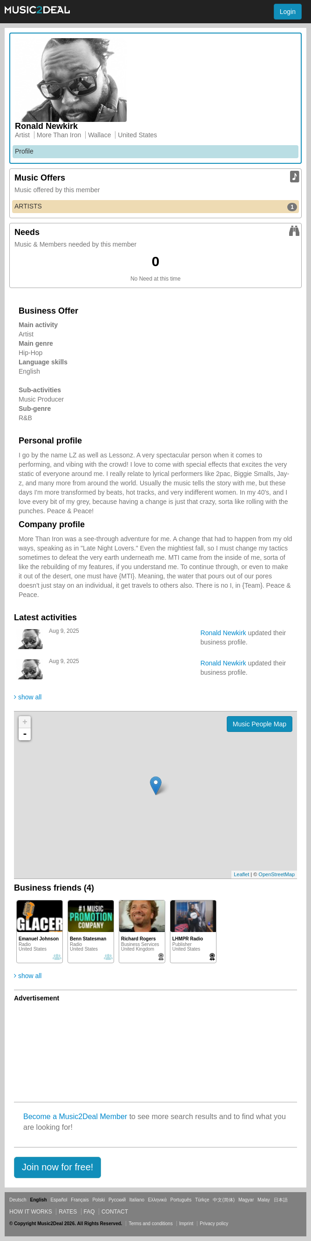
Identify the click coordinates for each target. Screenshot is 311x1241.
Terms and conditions (150, 1223)
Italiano (136, 1199)
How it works (30, 1211)
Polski (98, 1199)
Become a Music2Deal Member (75, 1116)
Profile (24, 151)
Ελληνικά (157, 1199)
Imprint (186, 1223)
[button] (57, 1167)
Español (58, 1199)
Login (288, 11)
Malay (263, 1199)
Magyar (246, 1199)
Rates (68, 1211)
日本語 (281, 1199)
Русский (117, 1199)
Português (181, 1199)
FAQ (89, 1211)
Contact (114, 1211)
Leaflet (241, 874)
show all (27, 697)
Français (79, 1199)
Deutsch (18, 1199)
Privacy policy (214, 1223)
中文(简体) (224, 1199)
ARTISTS (155, 206)
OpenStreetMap (276, 874)
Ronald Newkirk (223, 633)
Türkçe (202, 1199)
